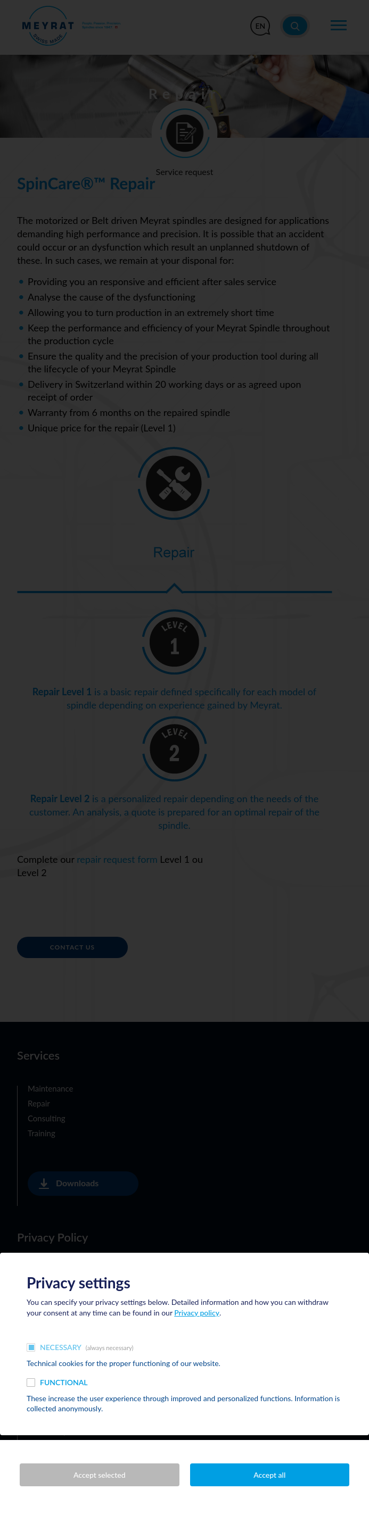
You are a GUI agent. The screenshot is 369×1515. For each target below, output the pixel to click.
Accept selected (99, 1474)
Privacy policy (196, 1312)
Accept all (269, 1474)
